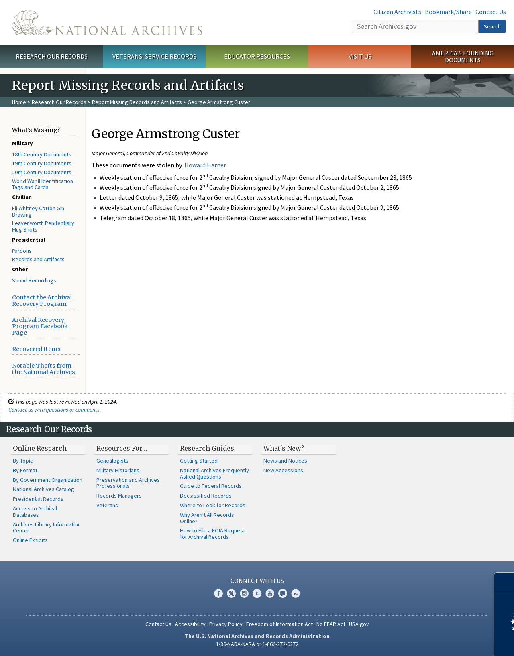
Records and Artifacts (38, 259)
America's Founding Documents (463, 56)
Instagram (244, 593)
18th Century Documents (41, 154)
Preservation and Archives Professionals (128, 483)
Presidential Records (38, 498)
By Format (25, 470)
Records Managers (119, 495)
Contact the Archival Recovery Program (42, 300)
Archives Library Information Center (47, 527)
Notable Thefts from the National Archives (43, 369)
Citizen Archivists (397, 12)
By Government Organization (47, 479)
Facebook (218, 593)
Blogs (283, 593)
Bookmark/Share (448, 12)
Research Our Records (52, 56)
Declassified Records (206, 495)
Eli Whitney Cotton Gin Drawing (38, 211)
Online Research (40, 448)
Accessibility (190, 624)
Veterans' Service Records (154, 56)
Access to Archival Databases (35, 511)
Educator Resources (257, 56)
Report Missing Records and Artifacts (137, 102)
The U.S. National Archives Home (107, 22)
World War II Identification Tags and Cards (42, 184)
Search (492, 26)
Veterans (107, 505)
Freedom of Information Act (279, 624)
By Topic (23, 460)
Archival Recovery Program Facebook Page (40, 326)
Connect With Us (257, 581)
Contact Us (490, 12)
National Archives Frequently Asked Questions (214, 473)
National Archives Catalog (43, 489)
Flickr (295, 593)
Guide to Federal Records (211, 485)
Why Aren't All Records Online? (207, 518)
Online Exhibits (30, 540)
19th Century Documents (41, 163)
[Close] (505, 582)
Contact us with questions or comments (54, 409)
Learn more (442, 641)
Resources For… (121, 448)
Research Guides (207, 448)
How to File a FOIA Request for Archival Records (212, 533)
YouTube (270, 593)
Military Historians (117, 470)
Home (19, 102)
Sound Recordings (34, 280)
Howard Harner (205, 165)
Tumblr (257, 593)
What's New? (283, 448)
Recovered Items (36, 349)
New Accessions (283, 470)
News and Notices (285, 460)
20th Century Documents (41, 172)
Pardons (22, 250)
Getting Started (199, 460)
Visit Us (360, 56)
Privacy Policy (226, 624)
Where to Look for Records (212, 505)
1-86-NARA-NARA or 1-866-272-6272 (257, 644)
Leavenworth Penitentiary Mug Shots (43, 226)
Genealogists (112, 460)
